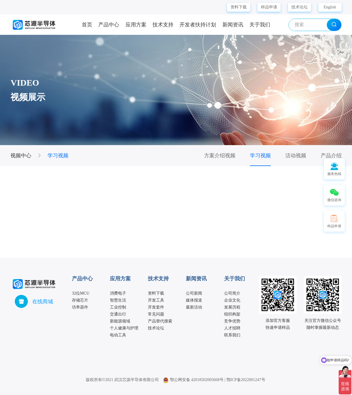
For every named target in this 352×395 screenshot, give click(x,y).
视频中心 (20, 155)
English (330, 7)
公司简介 (232, 293)
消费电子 (118, 293)
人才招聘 (232, 328)
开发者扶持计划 (197, 25)
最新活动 (194, 307)
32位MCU (80, 293)
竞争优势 (232, 321)
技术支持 (163, 25)
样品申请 (269, 7)
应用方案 (136, 25)
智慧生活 (118, 300)
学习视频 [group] (260, 155)
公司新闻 (194, 293)
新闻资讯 (232, 25)
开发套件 (156, 307)
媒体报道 (194, 300)
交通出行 (118, 314)
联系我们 (232, 335)
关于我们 (259, 25)
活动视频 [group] (295, 155)
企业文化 (232, 300)
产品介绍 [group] (331, 155)
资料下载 (239, 7)
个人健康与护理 (124, 328)
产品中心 (108, 25)
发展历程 (232, 307)
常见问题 (156, 314)
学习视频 (58, 155)
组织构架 (232, 314)
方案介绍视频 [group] (219, 155)
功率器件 (80, 307)
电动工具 (118, 335)
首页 (87, 25)
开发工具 (156, 300)
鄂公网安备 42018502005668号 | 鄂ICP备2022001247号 (214, 380)
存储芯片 (80, 300)
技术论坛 (299, 7)
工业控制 (118, 307)
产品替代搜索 (160, 321)
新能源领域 (120, 321)
